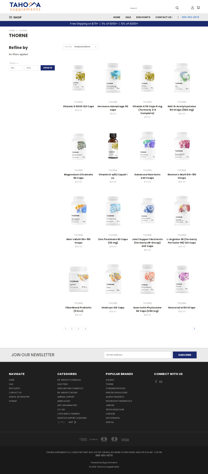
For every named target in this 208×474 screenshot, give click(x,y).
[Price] (14, 63)
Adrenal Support (66, 396)
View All (110, 422)
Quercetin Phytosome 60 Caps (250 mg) (147, 309)
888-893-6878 (190, 17)
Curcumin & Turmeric (68, 413)
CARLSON (110, 413)
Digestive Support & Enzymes (72, 418)
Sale (128, 17)
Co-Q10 (61, 409)
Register (24, 396)
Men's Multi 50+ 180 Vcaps (78, 241)
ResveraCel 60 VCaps (181, 307)
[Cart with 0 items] (198, 7)
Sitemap (13, 401)
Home (116, 17)
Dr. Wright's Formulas (69, 380)
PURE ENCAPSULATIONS (116, 392)
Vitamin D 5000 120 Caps (78, 106)
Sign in (12, 396)
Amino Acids (63, 401)
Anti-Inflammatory (67, 405)
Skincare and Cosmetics (70, 388)
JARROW (110, 405)
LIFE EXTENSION (113, 418)
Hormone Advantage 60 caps (113, 108)
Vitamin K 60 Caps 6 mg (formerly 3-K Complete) (147, 110)
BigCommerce (110, 462)
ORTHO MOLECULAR (115, 409)
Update (47, 67)
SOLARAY (110, 380)
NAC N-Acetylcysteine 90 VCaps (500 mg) (182, 108)
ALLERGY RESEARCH (115, 396)
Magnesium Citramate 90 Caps (78, 176)
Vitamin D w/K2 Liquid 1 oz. (113, 176)
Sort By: (68, 46)
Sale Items (62, 384)
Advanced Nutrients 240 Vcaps (147, 176)
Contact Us (164, 17)
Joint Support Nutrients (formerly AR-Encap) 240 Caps (147, 243)
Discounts (143, 17)
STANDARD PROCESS (115, 388)
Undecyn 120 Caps (113, 307)
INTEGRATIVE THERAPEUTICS (119, 401)
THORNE (109, 384)
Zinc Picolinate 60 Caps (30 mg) (113, 241)
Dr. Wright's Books (67, 392)
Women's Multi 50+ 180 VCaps (182, 176)
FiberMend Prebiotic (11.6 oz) (78, 309)
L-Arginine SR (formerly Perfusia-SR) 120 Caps (182, 241)
